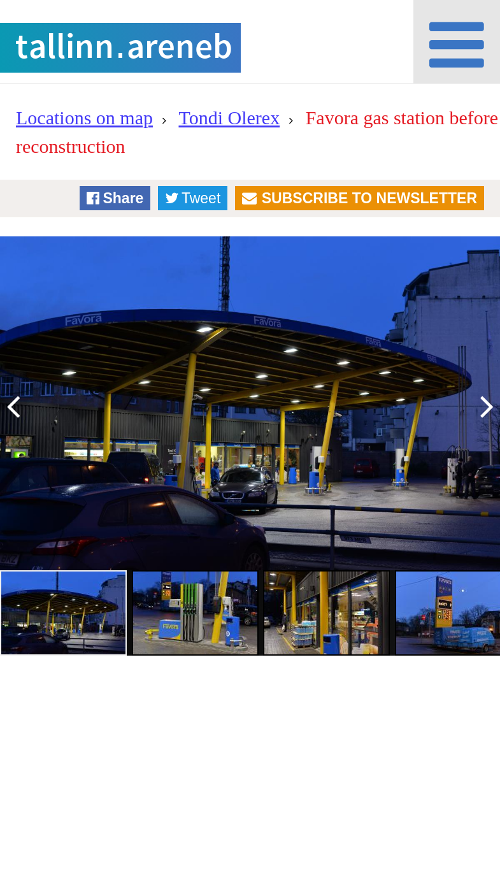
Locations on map (84, 117)
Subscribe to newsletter (369, 198)
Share (123, 198)
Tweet (201, 198)
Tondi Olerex (229, 117)
